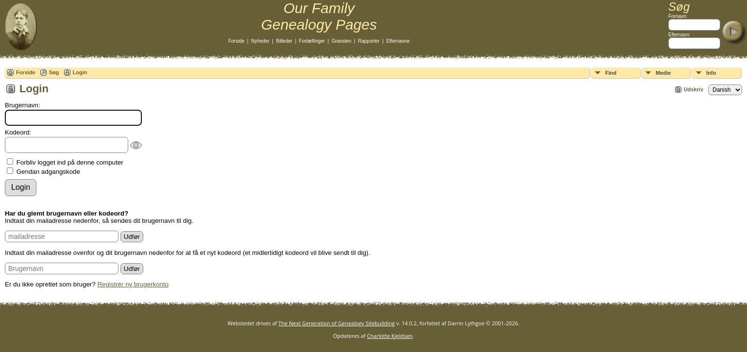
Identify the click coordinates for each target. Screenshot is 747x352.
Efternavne (397, 41)
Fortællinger (312, 41)
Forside (236, 41)
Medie (663, 73)
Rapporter (368, 41)
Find (610, 73)
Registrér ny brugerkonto (133, 284)
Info (711, 73)
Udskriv (693, 89)
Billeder (284, 41)
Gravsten (342, 41)
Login (80, 72)
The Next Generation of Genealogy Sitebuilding (336, 323)
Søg (54, 72)
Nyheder (260, 41)
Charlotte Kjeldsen (389, 335)
